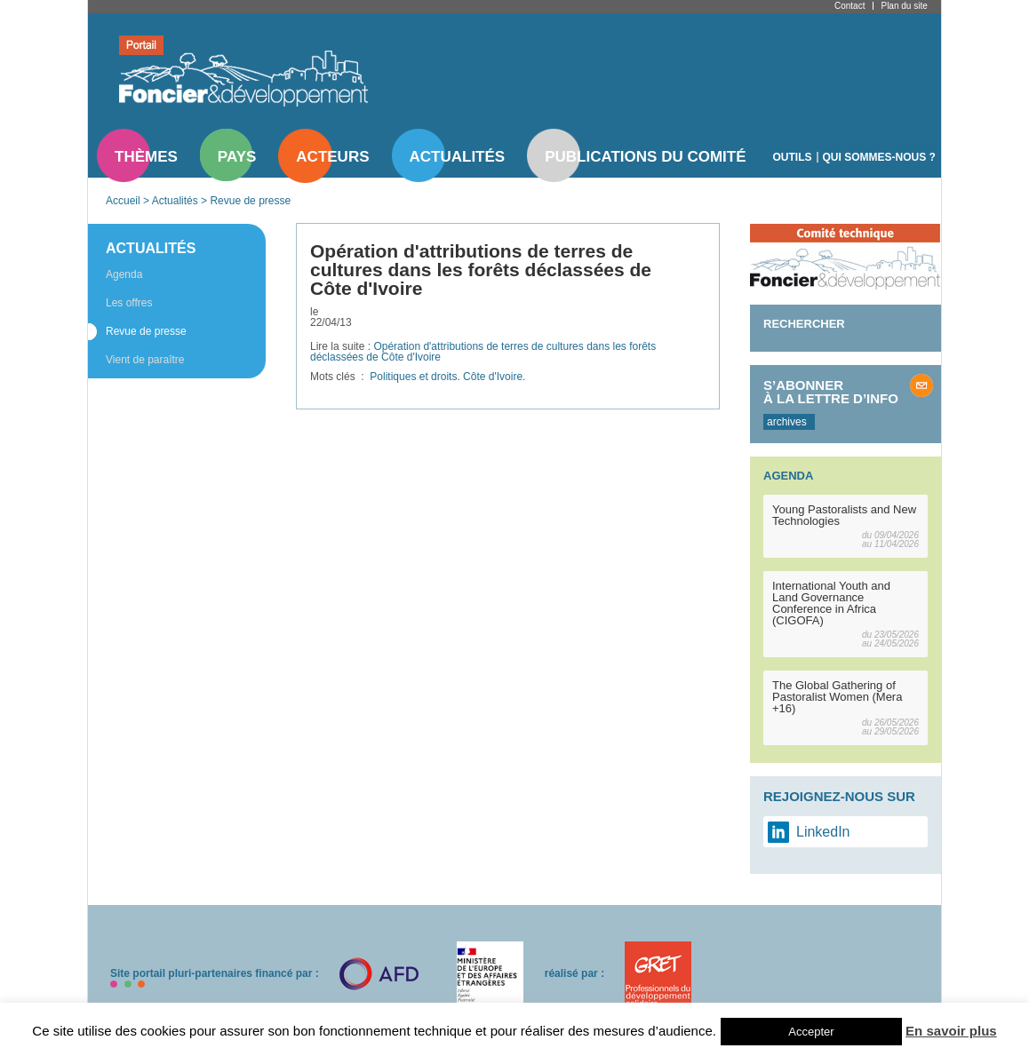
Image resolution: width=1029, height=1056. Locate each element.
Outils (792, 157)
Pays (237, 156)
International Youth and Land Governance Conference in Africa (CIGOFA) (831, 603)
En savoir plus (951, 1030)
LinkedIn (823, 831)
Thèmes (146, 156)
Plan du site (904, 6)
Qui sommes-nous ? (879, 157)
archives (787, 422)
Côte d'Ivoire (492, 376)
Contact (849, 6)
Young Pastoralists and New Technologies (844, 515)
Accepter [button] (811, 1031)
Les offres (129, 303)
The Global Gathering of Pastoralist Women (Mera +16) (837, 697)
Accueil (123, 201)
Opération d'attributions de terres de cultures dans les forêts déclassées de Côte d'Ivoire (483, 351)
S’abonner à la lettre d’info (830, 391)
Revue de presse (250, 201)
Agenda (124, 274)
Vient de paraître (145, 359)
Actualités (458, 156)
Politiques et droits (413, 376)
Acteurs (332, 156)
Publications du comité (645, 156)
